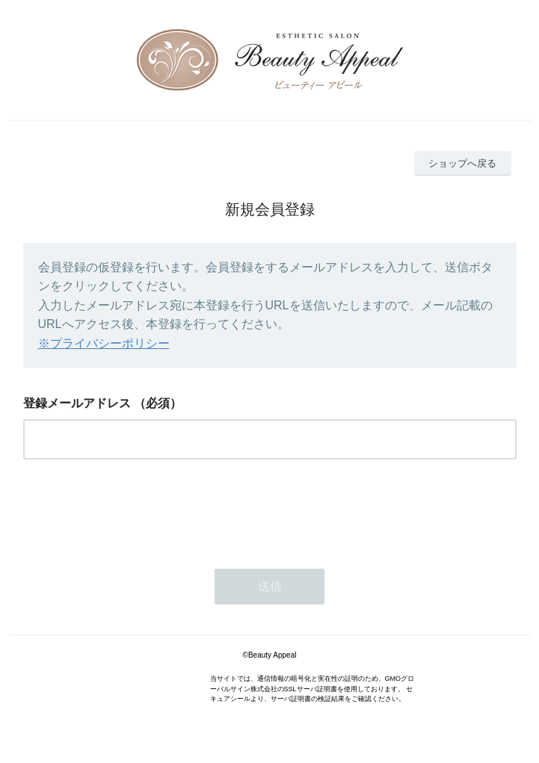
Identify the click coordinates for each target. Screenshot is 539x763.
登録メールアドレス (77, 403)
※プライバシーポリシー (104, 343)
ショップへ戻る (462, 163)
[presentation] (136, 510)
